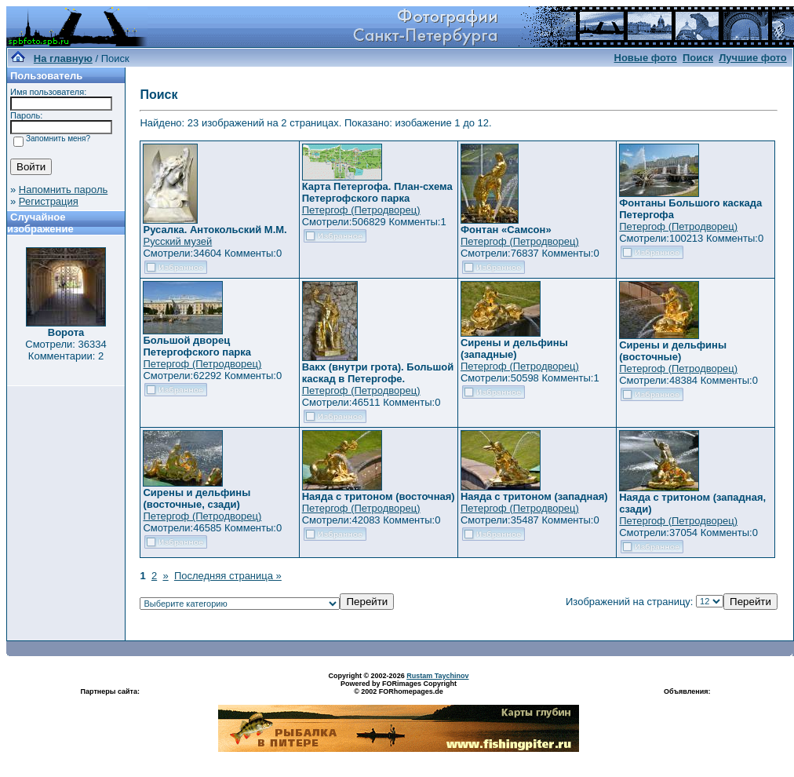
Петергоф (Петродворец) (361, 210)
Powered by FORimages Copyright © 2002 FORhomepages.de (399, 687)
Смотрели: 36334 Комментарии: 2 (65, 350)
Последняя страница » (228, 576)
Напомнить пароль (63, 189)
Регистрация (48, 201)
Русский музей (177, 241)
